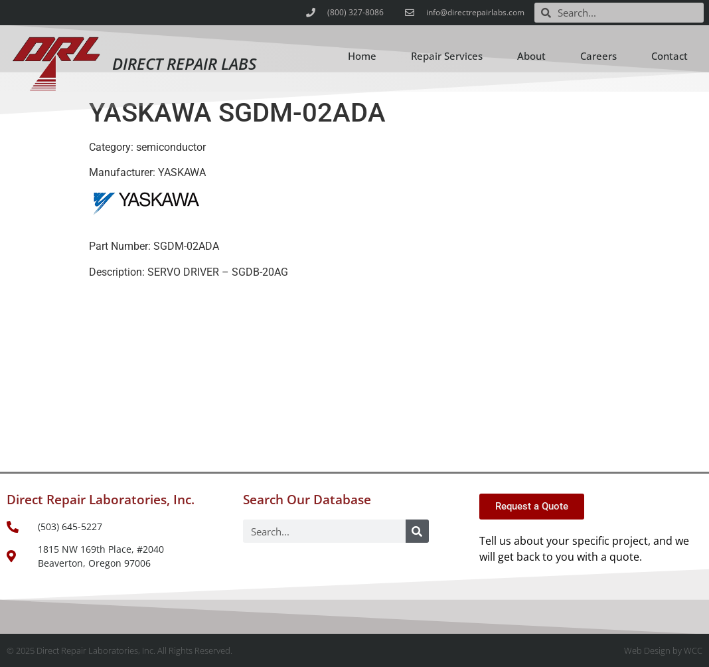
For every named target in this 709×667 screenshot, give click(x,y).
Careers (598, 55)
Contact (669, 55)
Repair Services (447, 55)
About (531, 55)
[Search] (417, 531)
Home (362, 55)
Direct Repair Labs (184, 63)
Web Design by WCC (663, 650)
